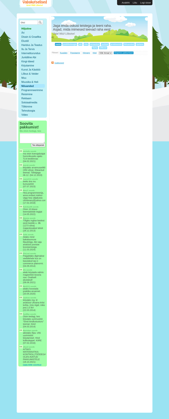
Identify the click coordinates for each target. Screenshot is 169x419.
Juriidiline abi (28, 57)
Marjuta (26, 218)
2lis (24, 270)
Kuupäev (63, 53)
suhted (105, 44)
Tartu (95, 48)
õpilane (140, 44)
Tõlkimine (26, 106)
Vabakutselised (35, 6)
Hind (95, 53)
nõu (86, 44)
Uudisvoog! (59, 63)
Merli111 (26, 286)
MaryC (25, 190)
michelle (26, 151)
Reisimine (27, 94)
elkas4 (25, 347)
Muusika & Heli (29, 82)
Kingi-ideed (27, 61)
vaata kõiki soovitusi (32, 365)
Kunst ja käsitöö (30, 69)
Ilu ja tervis (28, 49)
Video (24, 114)
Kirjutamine (27, 65)
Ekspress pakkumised (123, 53)
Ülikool (103, 48)
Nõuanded (27, 86)
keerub (26, 165)
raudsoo (26, 298)
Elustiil (25, 41)
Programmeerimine (32, 90)
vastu (58, 44)
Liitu (135, 2)
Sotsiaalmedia (29, 102)
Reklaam (26, 98)
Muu (23, 78)
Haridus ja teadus (31, 45)
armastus (95, 44)
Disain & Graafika (31, 36)
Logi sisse (145, 2)
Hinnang (86, 53)
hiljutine (26, 28)
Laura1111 (27, 179)
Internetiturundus (30, 53)
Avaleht (126, 2)
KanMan (26, 314)
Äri (23, 32)
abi (80, 44)
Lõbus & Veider (30, 73)
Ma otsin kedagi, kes (30, 131)
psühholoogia (69, 44)
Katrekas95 (27, 207)
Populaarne (75, 53)
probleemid (116, 44)
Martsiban (27, 330)
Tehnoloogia (28, 110)
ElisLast (26, 253)
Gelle (25, 235)
